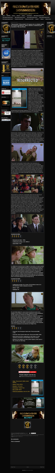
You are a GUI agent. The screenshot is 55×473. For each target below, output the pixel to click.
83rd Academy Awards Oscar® (8, 19)
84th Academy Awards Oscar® (44, 17)
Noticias (23, 15)
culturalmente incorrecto (23, 434)
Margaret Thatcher (21, 435)
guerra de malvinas (39, 434)
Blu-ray (13, 15)
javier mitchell (16, 435)
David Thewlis (29, 434)
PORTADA (8, 15)
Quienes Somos (48, 19)
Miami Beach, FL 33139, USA (18, 436)
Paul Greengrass (26, 435)
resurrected (34, 435)
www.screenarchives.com (28, 376)
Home (4, 15)
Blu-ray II (18, 15)
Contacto (36, 19)
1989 (14, 434)
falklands (32, 434)
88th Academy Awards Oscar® (39, 15)
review (37, 435)
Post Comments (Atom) (29, 470)
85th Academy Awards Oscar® (32, 17)
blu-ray (16, 434)
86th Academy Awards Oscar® (20, 17)
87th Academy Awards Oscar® (8, 17)
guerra (35, 434)
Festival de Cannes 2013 (19, 19)
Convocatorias (29, 15)
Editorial (42, 19)
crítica (18, 434)
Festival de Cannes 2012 (29, 19)
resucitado (30, 435)
